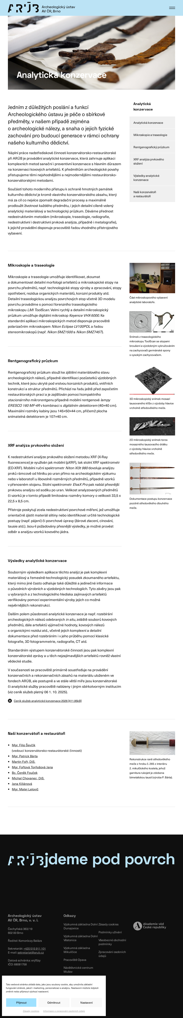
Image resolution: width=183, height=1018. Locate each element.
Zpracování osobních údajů (112, 954)
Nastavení (86, 1002)
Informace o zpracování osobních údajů (64, 1011)
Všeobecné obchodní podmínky (112, 942)
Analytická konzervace (148, 122)
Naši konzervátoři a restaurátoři (144, 194)
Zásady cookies (31, 1011)
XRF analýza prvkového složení (148, 161)
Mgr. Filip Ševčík (23, 745)
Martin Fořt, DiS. (23, 761)
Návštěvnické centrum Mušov (78, 969)
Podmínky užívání (110, 932)
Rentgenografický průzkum (151, 147)
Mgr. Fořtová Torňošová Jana (32, 767)
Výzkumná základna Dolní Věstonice (81, 938)
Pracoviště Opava (75, 960)
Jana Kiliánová (22, 783)
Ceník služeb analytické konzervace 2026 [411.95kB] (48, 701)
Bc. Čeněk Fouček (25, 772)
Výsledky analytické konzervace (146, 177)
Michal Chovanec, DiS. (28, 778)
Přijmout (21, 1002)
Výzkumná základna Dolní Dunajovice (81, 926)
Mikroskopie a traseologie (150, 135)
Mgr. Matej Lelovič (25, 789)
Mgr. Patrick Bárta (25, 756)
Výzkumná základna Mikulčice (77, 950)
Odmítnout (53, 1002)
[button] (172, 8)
